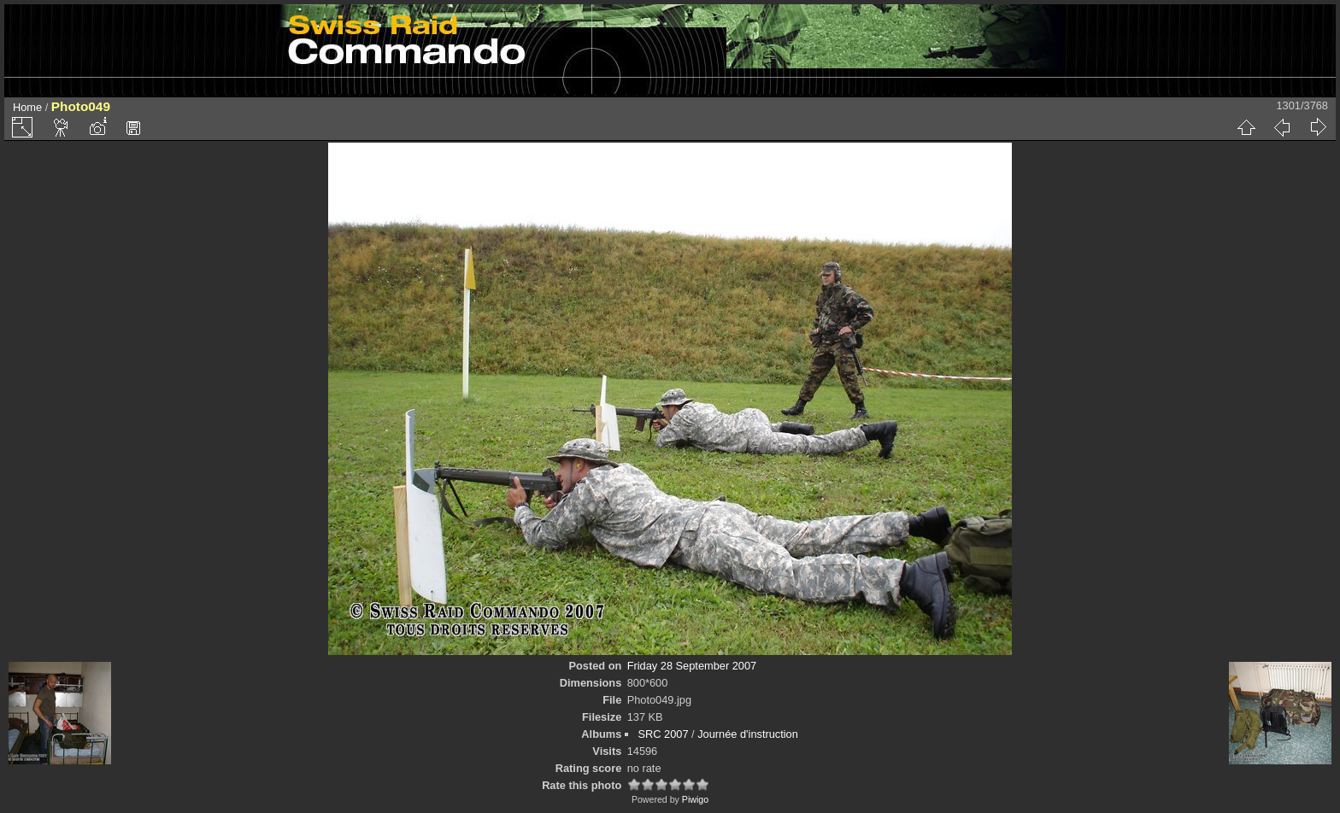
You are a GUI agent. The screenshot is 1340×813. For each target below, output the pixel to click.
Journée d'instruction (747, 734)
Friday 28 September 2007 (692, 665)
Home (27, 107)
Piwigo (695, 799)
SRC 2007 (663, 734)
